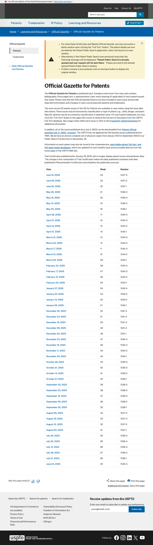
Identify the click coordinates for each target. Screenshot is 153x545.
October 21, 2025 (55, 368)
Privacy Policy (16, 514)
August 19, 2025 (54, 419)
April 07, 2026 (53, 232)
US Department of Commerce (24, 506)
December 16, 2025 (56, 322)
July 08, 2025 (53, 453)
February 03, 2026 (55, 283)
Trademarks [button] (36, 23)
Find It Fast (134, 23)
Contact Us (126, 8)
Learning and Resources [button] (85, 23)
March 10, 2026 (54, 254)
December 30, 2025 (56, 311)
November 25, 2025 (56, 339)
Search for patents (39, 498)
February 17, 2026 (55, 271)
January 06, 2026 (55, 305)
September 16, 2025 (56, 396)
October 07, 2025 (55, 379)
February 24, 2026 (55, 266)
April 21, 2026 (53, 220)
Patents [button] (16, 23)
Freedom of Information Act (56, 510)
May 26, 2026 (53, 192)
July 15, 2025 (52, 447)
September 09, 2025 (56, 402)
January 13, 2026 (54, 300)
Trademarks (18, 57)
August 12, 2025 (54, 424)
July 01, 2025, (53, 458)
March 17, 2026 (54, 249)
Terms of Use (16, 518)
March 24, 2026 (54, 243)
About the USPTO (16, 498)
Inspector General (52, 514)
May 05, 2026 (53, 209)
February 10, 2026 (55, 277)
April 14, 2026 (53, 226)
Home (13, 31)
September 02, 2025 (56, 407)
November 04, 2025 (56, 356)
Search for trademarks (63, 498)
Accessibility (16, 510)
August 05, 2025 (54, 430)
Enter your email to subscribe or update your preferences (117, 505)
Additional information (118, 486)
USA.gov (47, 521)
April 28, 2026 (53, 215)
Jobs (116, 8)
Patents (17, 51)
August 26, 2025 (54, 413)
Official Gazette (60, 31)
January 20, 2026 (55, 294)
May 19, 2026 (53, 198)
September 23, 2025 (56, 390)
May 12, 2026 (53, 203)
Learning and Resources (33, 31)
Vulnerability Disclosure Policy (57, 506)
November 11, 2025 (55, 351)
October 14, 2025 (55, 373)
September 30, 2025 (56, 385)
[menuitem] (16, 23)
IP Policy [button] (56, 23)
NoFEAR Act (49, 518)
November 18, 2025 (56, 345)
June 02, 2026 (53, 186)
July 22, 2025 (53, 441)
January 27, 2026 (54, 288)
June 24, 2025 (53, 464)
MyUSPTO (138, 8)
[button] (115, 481)
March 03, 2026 (54, 260)
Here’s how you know (64, 2)
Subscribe (137, 509)
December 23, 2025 (56, 317)
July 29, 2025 (53, 436)
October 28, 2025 (55, 362)
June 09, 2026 (53, 181)
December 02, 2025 (56, 334)
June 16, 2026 (53, 175)
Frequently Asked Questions (124, 121)
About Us (107, 8)
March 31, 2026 (54, 237)
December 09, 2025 (56, 328)
